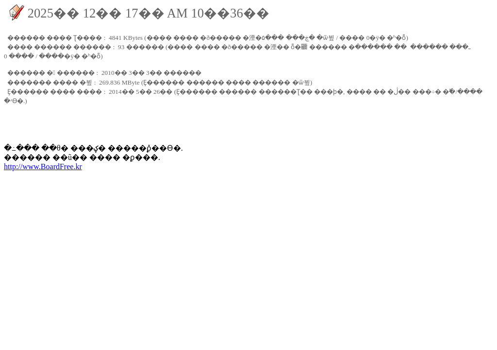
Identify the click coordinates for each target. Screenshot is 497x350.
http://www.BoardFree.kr (43, 166)
